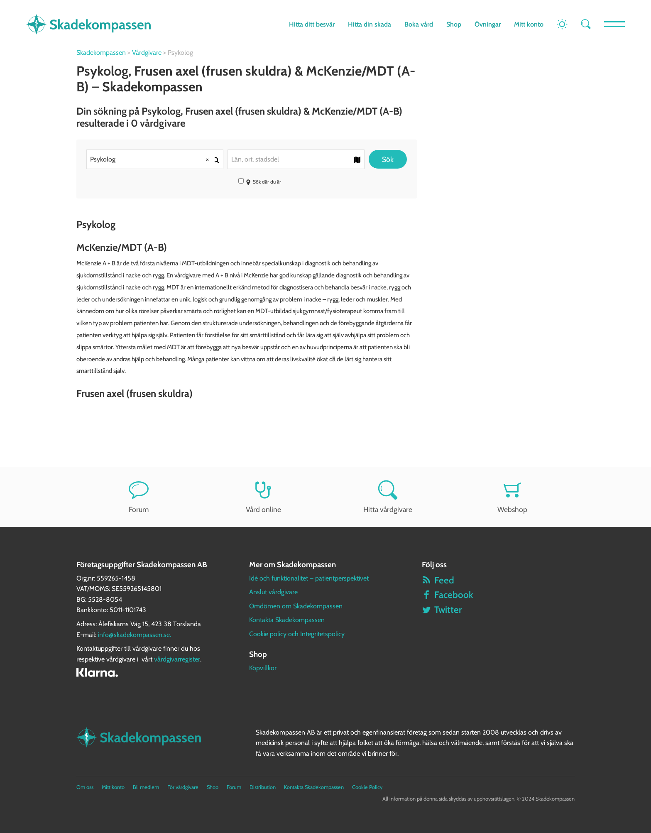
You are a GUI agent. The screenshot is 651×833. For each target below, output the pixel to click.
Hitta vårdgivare (387, 497)
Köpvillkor (263, 668)
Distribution (263, 787)
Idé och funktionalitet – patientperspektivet (309, 578)
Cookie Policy (367, 787)
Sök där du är (259, 182)
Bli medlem (146, 787)
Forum (138, 497)
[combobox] (155, 159)
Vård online (263, 497)
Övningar (488, 24)
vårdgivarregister (177, 659)
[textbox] (296, 159)
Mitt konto (528, 24)
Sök (388, 159)
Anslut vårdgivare (273, 592)
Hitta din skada (369, 24)
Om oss (84, 787)
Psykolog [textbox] (152, 159)
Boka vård (418, 24)
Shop (453, 24)
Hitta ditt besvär (312, 24)
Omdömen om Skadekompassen (296, 606)
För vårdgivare (182, 787)
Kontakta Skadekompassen (287, 620)
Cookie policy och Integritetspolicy (297, 634)
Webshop (512, 497)
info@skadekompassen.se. (134, 635)
